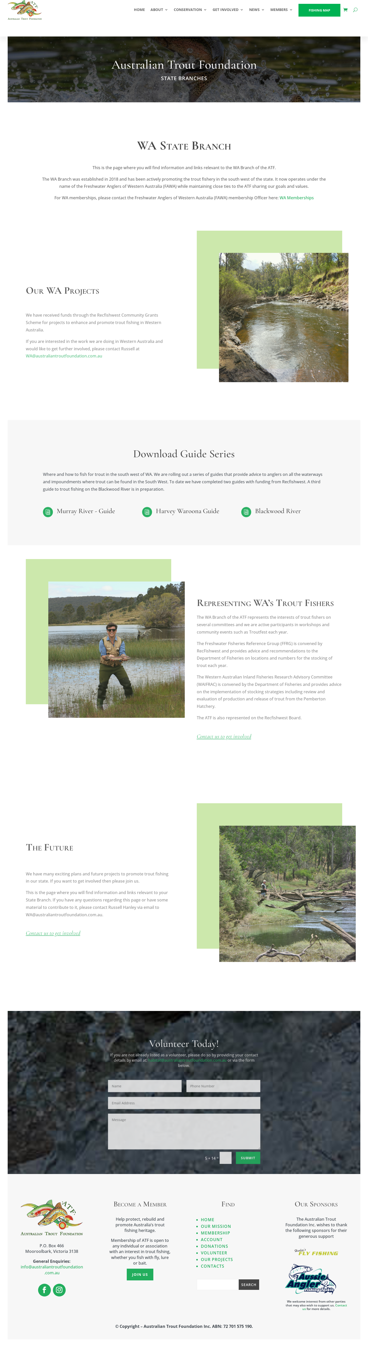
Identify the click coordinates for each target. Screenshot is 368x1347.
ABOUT (157, 9)
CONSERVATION (188, 9)
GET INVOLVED (225, 9)
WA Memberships (297, 198)
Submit (231, 1148)
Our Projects (217, 1259)
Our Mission (216, 1226)
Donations (214, 1246)
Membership (215, 1233)
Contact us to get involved (224, 741)
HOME (139, 9)
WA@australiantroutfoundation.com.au (64, 359)
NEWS (254, 9)
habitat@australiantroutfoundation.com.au (186, 1058)
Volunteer (214, 1253)
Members (279, 9)
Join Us (140, 1274)
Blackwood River (278, 511)
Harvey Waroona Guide (187, 511)
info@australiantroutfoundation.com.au (52, 1269)
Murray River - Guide (86, 511)
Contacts (212, 1266)
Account (212, 1239)
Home (207, 1219)
